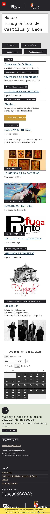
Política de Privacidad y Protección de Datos (19, 476)
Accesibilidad (7, 472)
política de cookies (29, 512)
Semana (13, 357)
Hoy (17, 366)
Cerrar (42, 512)
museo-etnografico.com (11, 446)
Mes (6, 357)
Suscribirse (9, 430)
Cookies (5, 480)
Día (19, 357)
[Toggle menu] (4, 4)
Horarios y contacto (10, 483)
